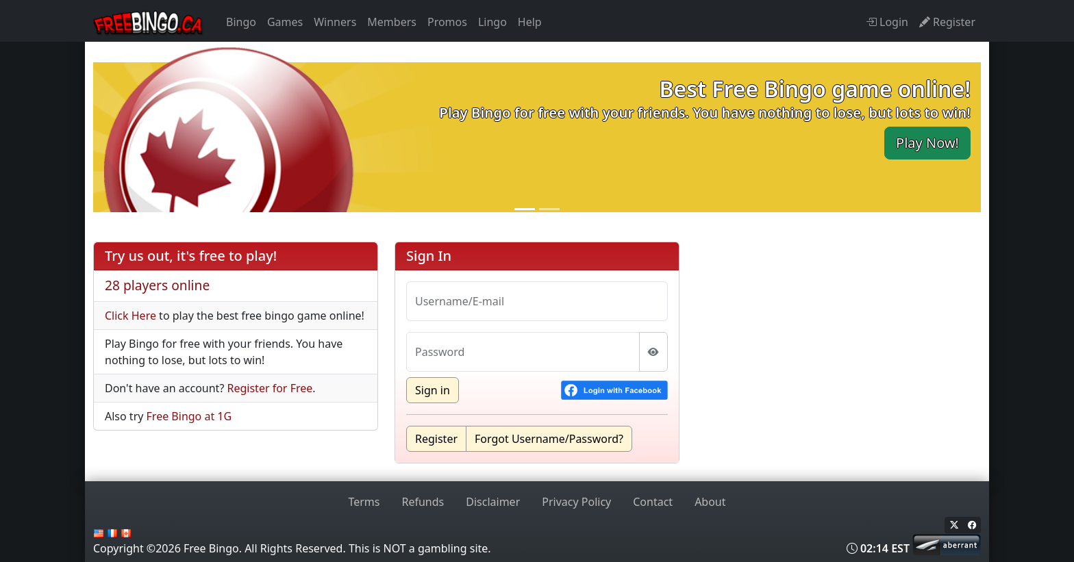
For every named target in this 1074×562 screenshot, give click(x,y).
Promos (447, 21)
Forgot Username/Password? (549, 438)
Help (530, 21)
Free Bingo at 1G (189, 416)
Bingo (241, 21)
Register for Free (270, 388)
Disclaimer (493, 501)
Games (285, 21)
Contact (653, 501)
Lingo (492, 21)
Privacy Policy (576, 501)
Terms (363, 501)
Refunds (423, 501)
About (710, 501)
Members (391, 21)
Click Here (130, 315)
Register (436, 438)
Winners (335, 21)
